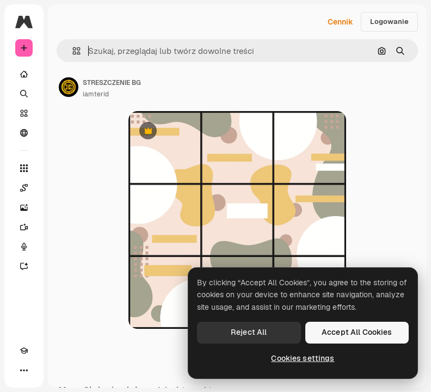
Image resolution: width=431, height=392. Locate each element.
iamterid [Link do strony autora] (96, 94)
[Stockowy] (24, 113)
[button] (72, 51)
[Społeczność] (24, 133)
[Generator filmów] (24, 227)
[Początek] (24, 74)
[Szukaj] (24, 93)
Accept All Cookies (357, 332)
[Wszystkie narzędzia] (24, 168)
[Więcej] (24, 370)
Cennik (340, 22)
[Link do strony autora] (68, 87)
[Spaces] (24, 188)
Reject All (249, 332)
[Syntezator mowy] (24, 246)
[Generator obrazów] (24, 207)
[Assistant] (24, 266)
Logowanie (389, 21)
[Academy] (24, 350)
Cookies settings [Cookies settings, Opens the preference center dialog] (302, 358)
